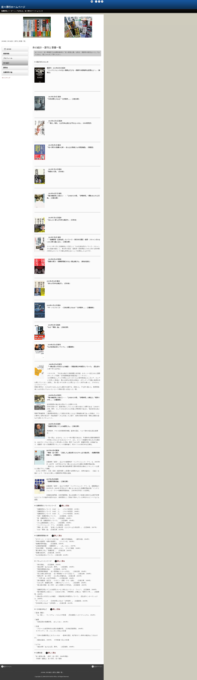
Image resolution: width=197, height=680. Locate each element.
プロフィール (7, 58)
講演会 (5, 68)
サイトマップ (6, 77)
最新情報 (6, 54)
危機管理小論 (7, 72)
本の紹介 (6, 63)
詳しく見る (64, 506)
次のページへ (96, 666)
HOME (4, 41)
